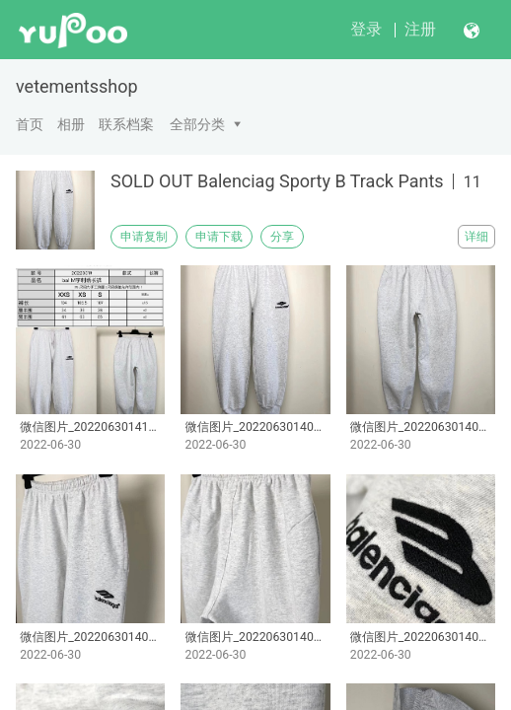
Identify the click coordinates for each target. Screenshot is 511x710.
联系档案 (126, 124)
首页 (29, 124)
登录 (366, 29)
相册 (71, 124)
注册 (420, 29)
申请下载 (219, 237)
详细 (476, 237)
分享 (282, 237)
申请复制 (144, 237)
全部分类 (197, 124)
